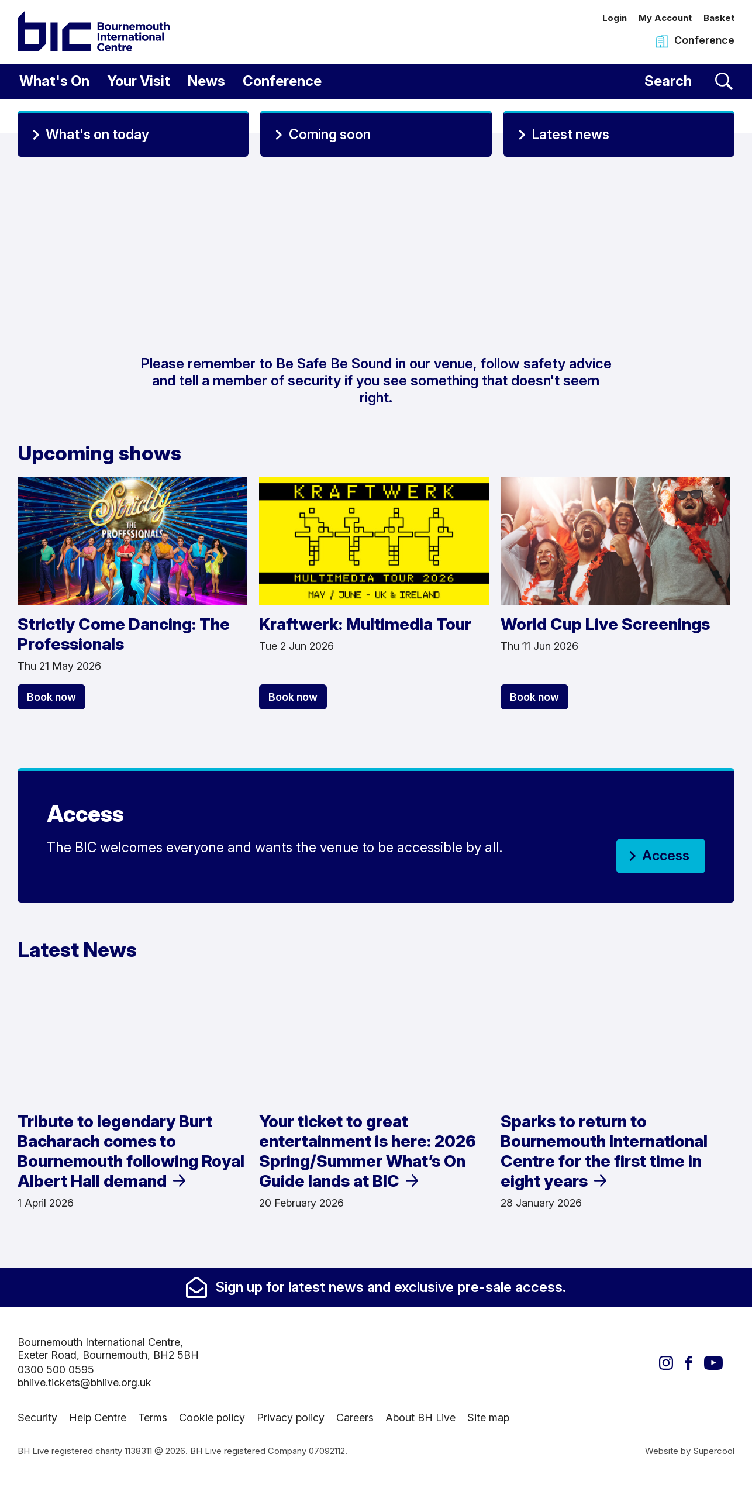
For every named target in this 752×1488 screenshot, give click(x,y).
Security (37, 1417)
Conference (282, 81)
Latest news (570, 134)
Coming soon (330, 134)
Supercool (713, 1450)
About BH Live (420, 1417)
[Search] (688, 82)
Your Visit (138, 81)
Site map (488, 1417)
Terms (152, 1417)
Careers (355, 1417)
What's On (54, 81)
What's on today (97, 134)
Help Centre (97, 1417)
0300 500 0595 (56, 1369)
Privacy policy (291, 1417)
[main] (376, 684)
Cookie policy (212, 1417)
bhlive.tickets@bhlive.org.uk (84, 1382)
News (206, 81)
